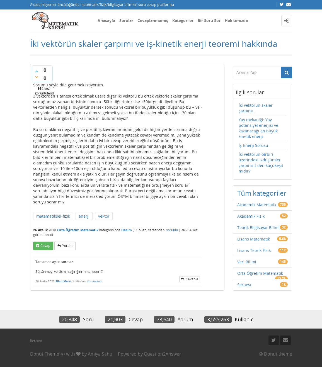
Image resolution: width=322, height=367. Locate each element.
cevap (45, 245)
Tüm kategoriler (261, 193)
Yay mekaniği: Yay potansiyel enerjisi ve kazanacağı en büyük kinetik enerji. (258, 128)
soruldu (172, 230)
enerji (84, 216)
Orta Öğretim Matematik (77, 230)
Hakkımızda (236, 20)
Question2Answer (162, 354)
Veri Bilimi (246, 261)
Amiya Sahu (100, 354)
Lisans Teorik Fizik (254, 250)
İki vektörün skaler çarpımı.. (256, 108)
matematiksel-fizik (53, 216)
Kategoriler (182, 20)
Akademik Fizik (251, 216)
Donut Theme (44, 354)
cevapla (192, 279)
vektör (104, 216)
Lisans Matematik (253, 239)
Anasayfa (106, 20)
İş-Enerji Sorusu (253, 145)
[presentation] (255, 165)
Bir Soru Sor (209, 20)
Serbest (244, 284)
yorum (67, 245)
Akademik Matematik (256, 204)
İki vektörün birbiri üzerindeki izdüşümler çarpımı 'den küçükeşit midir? (261, 163)
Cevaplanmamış (152, 20)
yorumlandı (94, 281)
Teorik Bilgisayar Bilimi (258, 227)
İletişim (36, 340)
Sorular (126, 20)
